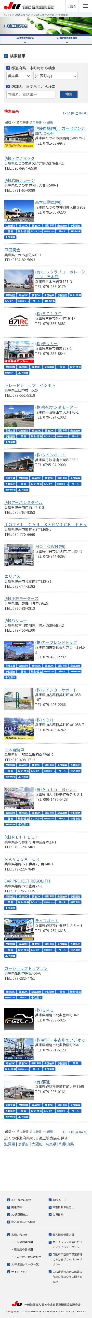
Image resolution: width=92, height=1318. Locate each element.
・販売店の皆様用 (22, 1249)
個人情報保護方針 (63, 1234)
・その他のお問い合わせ (26, 1257)
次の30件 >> (37, 122)
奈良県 (50, 1143)
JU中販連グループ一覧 (25, 1264)
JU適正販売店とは (25, 38)
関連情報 (16, 1207)
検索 (69, 94)
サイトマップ (19, 1272)
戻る (73, 6)
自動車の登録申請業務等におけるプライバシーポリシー (67, 1259)
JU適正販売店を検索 (67, 38)
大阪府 (37, 1143)
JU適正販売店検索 (44, 14)
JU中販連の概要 (21, 1200)
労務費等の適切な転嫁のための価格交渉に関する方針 (67, 1277)
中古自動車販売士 (63, 1207)
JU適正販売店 (22, 14)
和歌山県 (66, 1143)
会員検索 (58, 1214)
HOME (7, 14)
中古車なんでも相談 (23, 1222)
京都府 (23, 1143)
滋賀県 (9, 1143)
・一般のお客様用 (22, 1242)
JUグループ (59, 1200)
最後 (50, 122)
